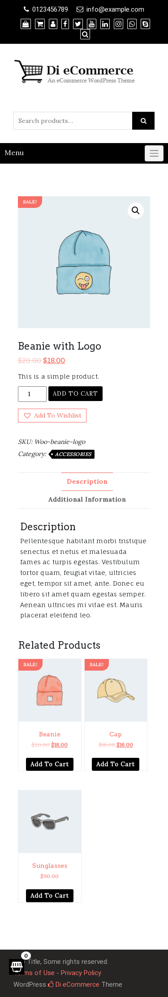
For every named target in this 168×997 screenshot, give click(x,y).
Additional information (87, 499)
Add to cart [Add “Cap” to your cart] (115, 764)
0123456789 (50, 9)
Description (87, 481)
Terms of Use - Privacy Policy (57, 973)
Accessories (73, 454)
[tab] (87, 482)
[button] (52, 415)
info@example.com (115, 9)
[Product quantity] (32, 394)
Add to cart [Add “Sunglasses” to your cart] (49, 896)
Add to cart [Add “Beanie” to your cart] (49, 764)
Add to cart (75, 393)
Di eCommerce (73, 984)
